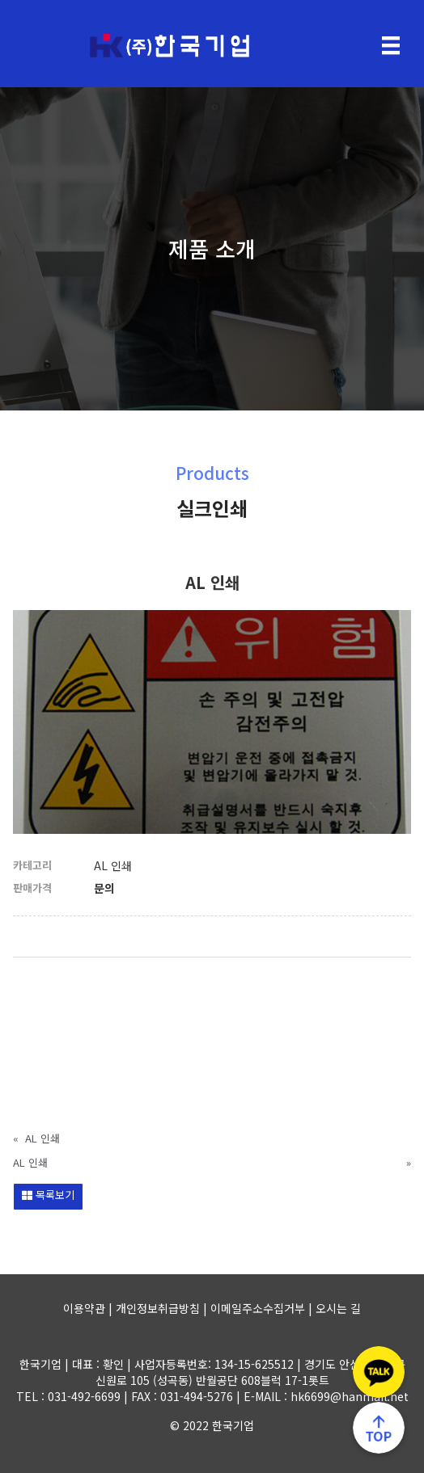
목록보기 (48, 1194)
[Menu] (391, 45)
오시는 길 (338, 1308)
